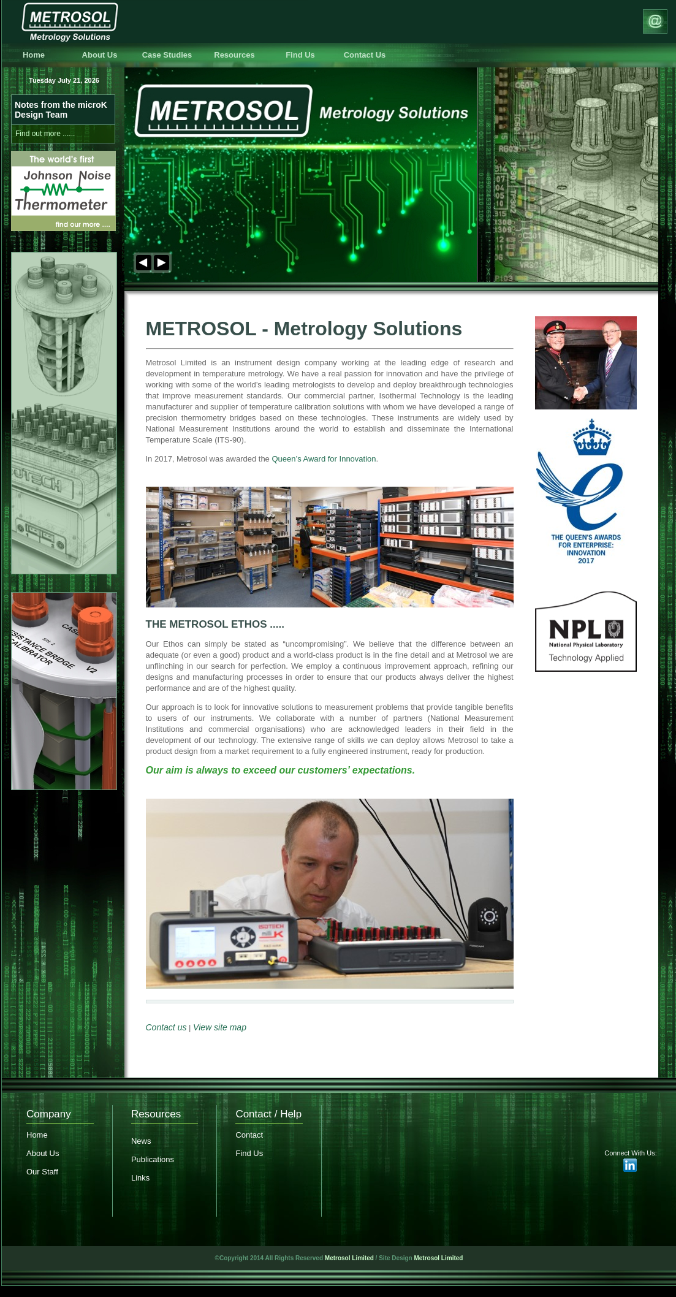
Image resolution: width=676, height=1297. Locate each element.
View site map (219, 1027)
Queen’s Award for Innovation (324, 458)
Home (34, 54)
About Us (100, 54)
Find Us (300, 54)
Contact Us (365, 54)
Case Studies (167, 54)
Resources (234, 54)
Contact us (166, 1027)
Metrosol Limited (349, 1258)
